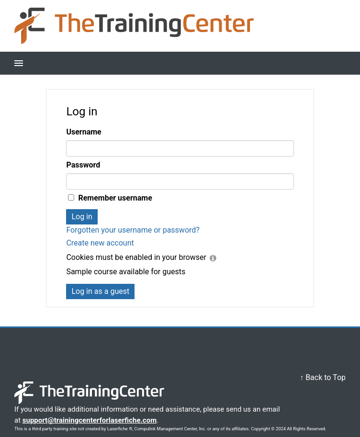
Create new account (100, 242)
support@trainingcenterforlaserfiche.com (89, 420)
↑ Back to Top (323, 377)
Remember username (115, 197)
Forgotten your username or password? (132, 230)
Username (83, 131)
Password (83, 164)
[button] (18, 63)
